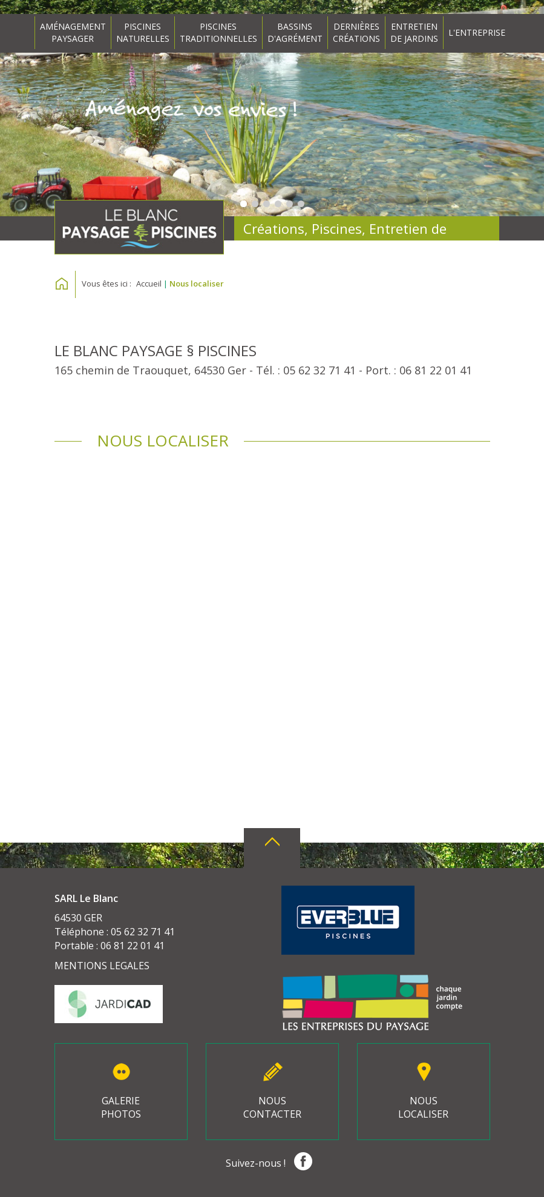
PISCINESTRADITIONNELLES (218, 32)
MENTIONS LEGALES (101, 965)
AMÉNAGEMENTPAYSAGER (73, 32)
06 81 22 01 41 (435, 370)
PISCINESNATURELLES (142, 32)
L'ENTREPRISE (476, 32)
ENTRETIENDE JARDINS (414, 32)
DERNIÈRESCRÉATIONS (356, 32)
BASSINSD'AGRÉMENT (295, 32)
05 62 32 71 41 (319, 370)
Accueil (149, 283)
